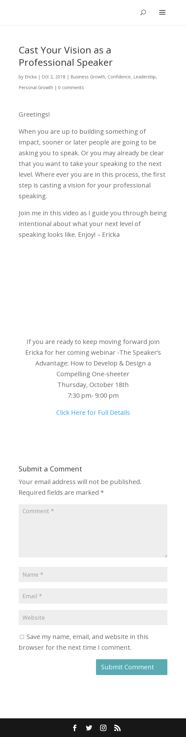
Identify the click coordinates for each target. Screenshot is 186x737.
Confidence (119, 77)
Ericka (31, 77)
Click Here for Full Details (93, 412)
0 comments (71, 87)
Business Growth (87, 77)
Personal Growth (36, 87)
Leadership (144, 77)
